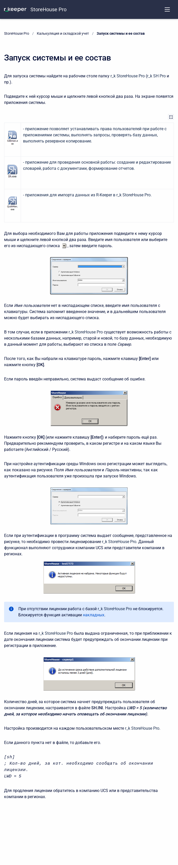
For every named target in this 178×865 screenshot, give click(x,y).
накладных (93, 614)
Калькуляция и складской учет (63, 33)
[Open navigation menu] (167, 9)
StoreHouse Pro (48, 9)
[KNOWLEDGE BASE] (15, 9)
